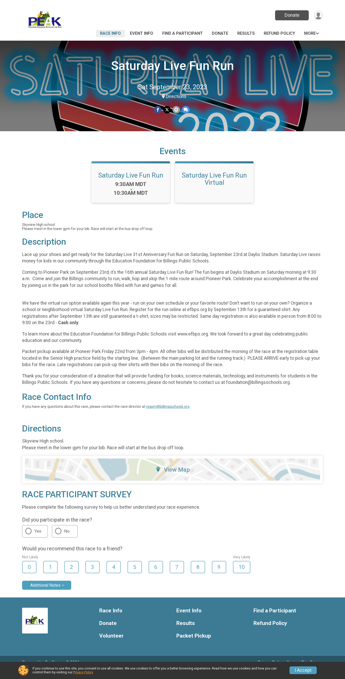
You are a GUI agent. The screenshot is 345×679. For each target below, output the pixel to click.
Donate (291, 15)
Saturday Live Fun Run (172, 65)
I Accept (303, 670)
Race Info (110, 33)
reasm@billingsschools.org (167, 414)
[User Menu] (318, 15)
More (310, 33)
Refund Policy (279, 33)
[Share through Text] (185, 110)
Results (246, 33)
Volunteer (111, 643)
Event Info (141, 33)
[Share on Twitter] (167, 110)
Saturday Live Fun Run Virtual (214, 186)
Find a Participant (182, 33)
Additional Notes (45, 592)
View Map (173, 476)
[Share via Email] (176, 110)
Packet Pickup (193, 643)
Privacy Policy (83, 672)
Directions (176, 96)
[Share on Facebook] (158, 110)
